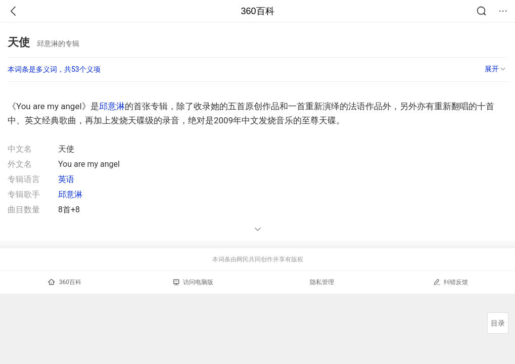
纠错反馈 (450, 282)
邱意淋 (112, 106)
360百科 (257, 11)
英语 (66, 179)
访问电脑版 (193, 282)
